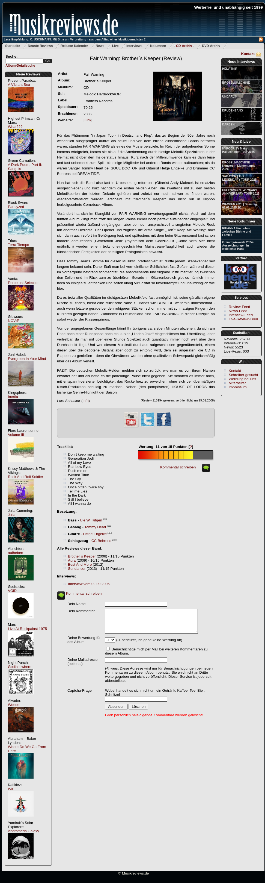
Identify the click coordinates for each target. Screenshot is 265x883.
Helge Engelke (95, 534)
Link (88, 120)
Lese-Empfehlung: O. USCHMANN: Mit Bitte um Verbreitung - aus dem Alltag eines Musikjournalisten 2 (74, 39)
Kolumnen (158, 46)
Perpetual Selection (24, 283)
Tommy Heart (95, 527)
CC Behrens (101, 541)
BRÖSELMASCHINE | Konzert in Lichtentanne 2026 (238, 166)
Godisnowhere (19, 667)
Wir (10, 789)
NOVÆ (13, 321)
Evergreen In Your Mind (27, 359)
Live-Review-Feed (243, 319)
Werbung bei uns (242, 379)
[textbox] (24, 61)
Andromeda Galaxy (23, 831)
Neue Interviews (241, 62)
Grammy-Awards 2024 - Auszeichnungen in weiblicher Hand (238, 245)
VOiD (12, 591)
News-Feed (238, 311)
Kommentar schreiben (178, 467)
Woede (13, 705)
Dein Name (76, 604)
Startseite (12, 46)
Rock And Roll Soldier (25, 477)
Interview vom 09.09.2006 (89, 584)
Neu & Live (241, 141)
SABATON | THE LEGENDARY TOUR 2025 (239, 178)
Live (115, 46)
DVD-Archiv (211, 46)
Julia (11, 515)
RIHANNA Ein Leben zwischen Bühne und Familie (236, 231)
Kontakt (248, 54)
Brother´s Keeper (82, 556)
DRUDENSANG (232, 110)
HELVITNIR (229, 68)
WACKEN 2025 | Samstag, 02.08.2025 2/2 (240, 206)
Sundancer (76, 569)
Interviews (134, 46)
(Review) (136, 58)
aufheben (15, 553)
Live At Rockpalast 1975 (27, 629)
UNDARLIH (229, 96)
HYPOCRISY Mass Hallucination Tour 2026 (238, 150)
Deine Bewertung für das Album (84, 640)
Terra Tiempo (18, 245)
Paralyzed (16, 207)
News (100, 46)
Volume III (16, 435)
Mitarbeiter (237, 383)
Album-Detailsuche (20, 66)
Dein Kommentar (81, 611)
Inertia (13, 397)
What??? (15, 127)
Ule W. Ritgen (91, 520)
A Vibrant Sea (19, 85)
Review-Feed (239, 307)
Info (85, 401)
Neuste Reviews (40, 46)
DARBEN (228, 124)
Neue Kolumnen (241, 221)
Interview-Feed (241, 315)
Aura (72, 560)
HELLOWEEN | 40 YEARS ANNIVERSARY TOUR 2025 (241, 192)
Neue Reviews (28, 74)
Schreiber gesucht (243, 375)
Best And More (80, 564)
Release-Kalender (74, 46)
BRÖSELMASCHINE (236, 82)
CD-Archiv (184, 46)
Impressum (238, 387)
